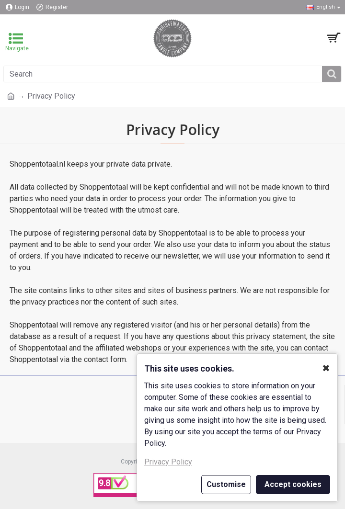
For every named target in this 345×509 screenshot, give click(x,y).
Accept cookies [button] (293, 484)
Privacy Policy (168, 461)
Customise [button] (226, 484)
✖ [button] (326, 368)
